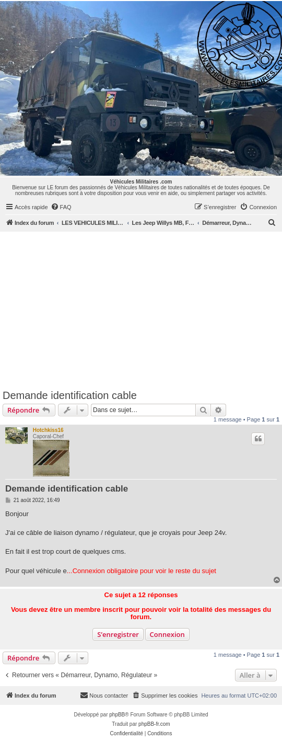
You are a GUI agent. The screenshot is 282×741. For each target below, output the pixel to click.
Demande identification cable (70, 395)
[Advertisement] (141, 310)
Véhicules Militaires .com (141, 182)
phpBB (117, 714)
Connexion (167, 634)
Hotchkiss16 (48, 430)
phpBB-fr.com (154, 724)
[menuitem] (61, 207)
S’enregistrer (118, 634)
